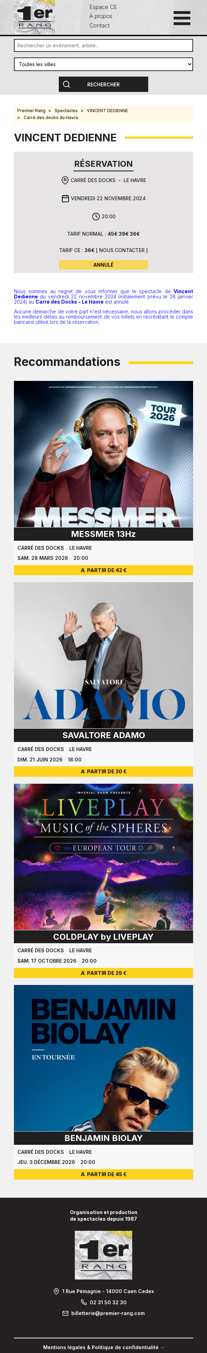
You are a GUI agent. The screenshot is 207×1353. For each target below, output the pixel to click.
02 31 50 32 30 (108, 1302)
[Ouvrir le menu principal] (182, 18)
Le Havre (135, 180)
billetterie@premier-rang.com (108, 1313)
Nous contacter (122, 250)
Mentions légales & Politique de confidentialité (101, 1347)
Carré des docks (93, 180)
